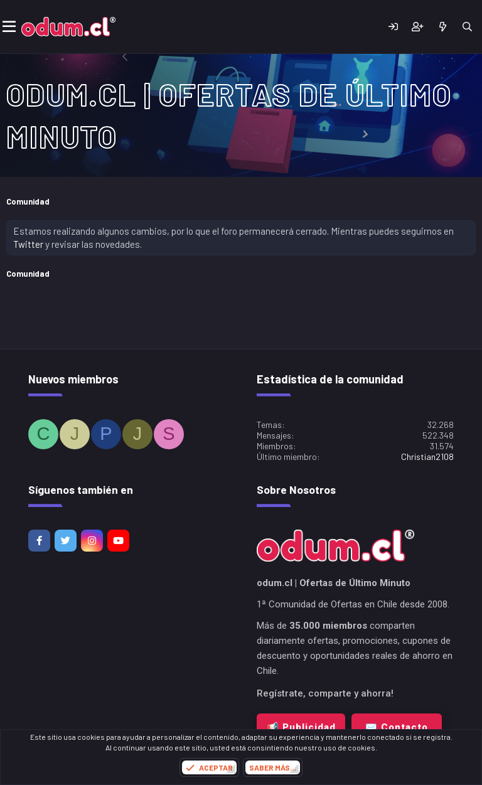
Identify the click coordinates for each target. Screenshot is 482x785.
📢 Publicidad (301, 727)
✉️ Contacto (396, 727)
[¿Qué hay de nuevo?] (442, 26)
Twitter (28, 244)
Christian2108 (427, 456)
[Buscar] (467, 26)
